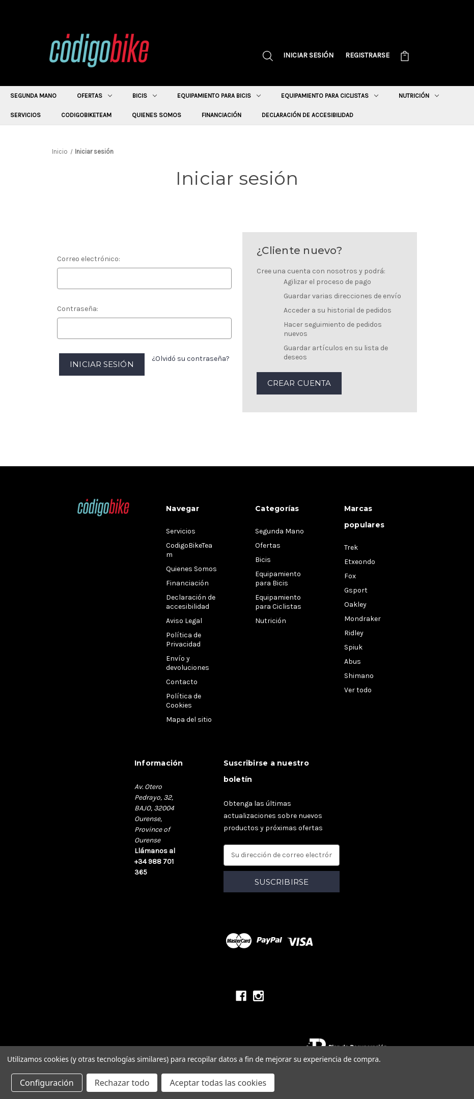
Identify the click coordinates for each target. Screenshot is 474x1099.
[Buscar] (268, 57)
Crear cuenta (299, 383)
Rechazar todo (122, 1082)
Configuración (47, 1082)
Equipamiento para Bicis (219, 95)
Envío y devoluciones (187, 663)
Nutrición (419, 95)
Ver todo (358, 690)
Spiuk (353, 647)
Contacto (182, 682)
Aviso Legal (184, 620)
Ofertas (94, 95)
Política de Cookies (183, 701)
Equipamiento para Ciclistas (329, 95)
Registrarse (367, 55)
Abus (352, 661)
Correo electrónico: (88, 259)
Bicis (144, 95)
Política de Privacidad (183, 640)
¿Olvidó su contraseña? (191, 358)
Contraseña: (77, 308)
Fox (350, 576)
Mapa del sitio (189, 719)
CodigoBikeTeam (86, 115)
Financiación (221, 115)
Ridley (354, 633)
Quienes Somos (156, 115)
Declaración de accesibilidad (307, 115)
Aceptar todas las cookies (218, 1082)
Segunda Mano (33, 95)
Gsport (356, 590)
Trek (351, 547)
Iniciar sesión (308, 55)
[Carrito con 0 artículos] (405, 57)
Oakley (355, 604)
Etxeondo (359, 561)
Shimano (359, 675)
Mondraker (362, 618)
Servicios (25, 115)
